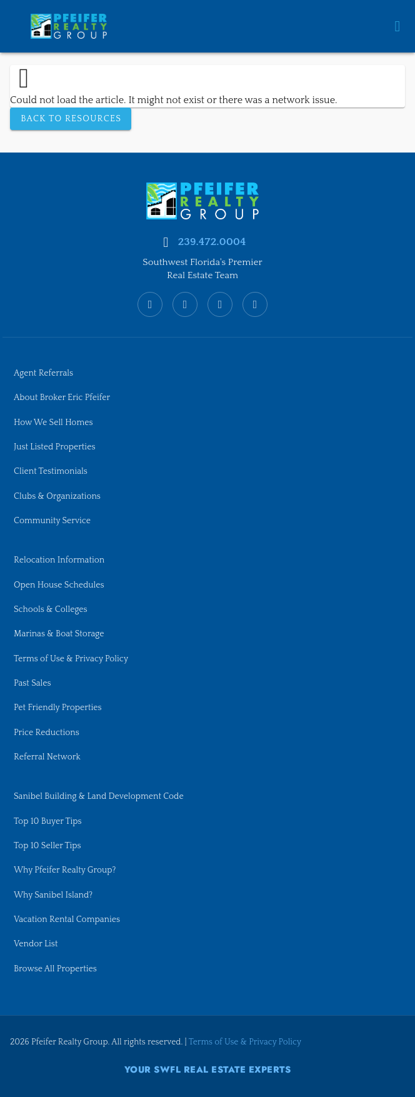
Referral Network (48, 753)
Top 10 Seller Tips (49, 843)
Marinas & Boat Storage (61, 628)
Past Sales (33, 678)
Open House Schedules (61, 578)
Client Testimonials (52, 462)
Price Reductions (48, 728)
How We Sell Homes (55, 412)
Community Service (54, 512)
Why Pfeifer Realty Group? (67, 868)
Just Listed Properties (56, 437)
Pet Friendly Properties (60, 703)
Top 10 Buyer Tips (49, 818)
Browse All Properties (57, 969)
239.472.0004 (212, 229)
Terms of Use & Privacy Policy (73, 653)
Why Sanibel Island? (55, 893)
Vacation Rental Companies (69, 919)
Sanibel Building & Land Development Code (102, 793)
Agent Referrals (45, 361)
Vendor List (36, 944)
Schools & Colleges (52, 603)
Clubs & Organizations (59, 487)
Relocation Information (61, 552)
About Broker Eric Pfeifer (64, 386)
